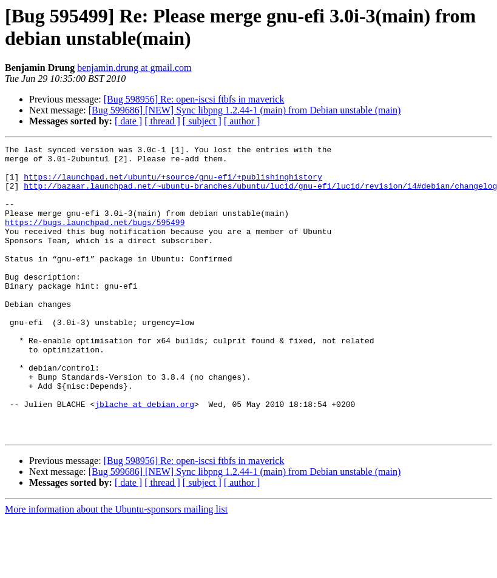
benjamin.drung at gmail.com (134, 67)
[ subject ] (202, 121)
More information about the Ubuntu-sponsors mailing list (116, 567)
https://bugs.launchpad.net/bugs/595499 (94, 238)
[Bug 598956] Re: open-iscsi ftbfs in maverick (194, 99)
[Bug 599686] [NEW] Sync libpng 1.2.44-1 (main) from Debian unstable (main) (245, 110)
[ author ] (242, 121)
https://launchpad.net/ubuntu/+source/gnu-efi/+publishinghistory (173, 183)
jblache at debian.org (144, 456)
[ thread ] (162, 121)
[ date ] (128, 121)
